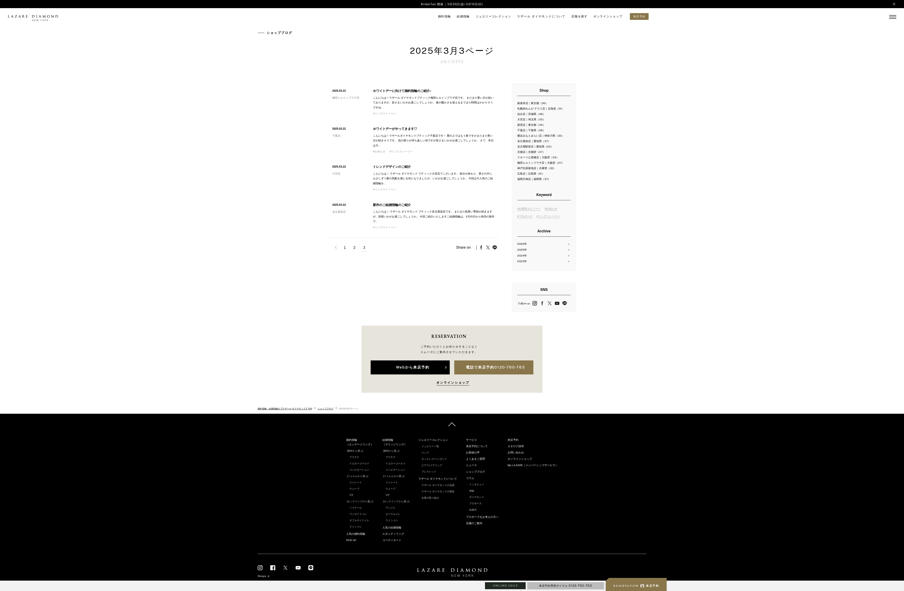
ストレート (355, 482)
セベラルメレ (393, 514)
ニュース (471, 465)
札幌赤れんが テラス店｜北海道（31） (540, 108)
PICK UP (351, 540)
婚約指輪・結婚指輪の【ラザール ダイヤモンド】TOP (285, 408)
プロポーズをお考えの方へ (482, 517)
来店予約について (477, 446)
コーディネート (391, 540)
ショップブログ (325, 408)
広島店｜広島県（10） (530, 173)
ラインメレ (355, 526)
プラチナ (354, 457)
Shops (262, 576)
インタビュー (476, 484)
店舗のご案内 (474, 523)
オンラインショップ (608, 16)
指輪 (471, 490)
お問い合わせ (516, 452)
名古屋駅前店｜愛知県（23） (535, 146)
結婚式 (473, 509)
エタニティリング (393, 533)
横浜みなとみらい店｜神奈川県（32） (540, 135)
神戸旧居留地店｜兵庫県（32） (536, 168)
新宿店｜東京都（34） (531, 124)
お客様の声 (473, 452)
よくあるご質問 (475, 458)
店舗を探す (579, 16)
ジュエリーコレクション (493, 16)
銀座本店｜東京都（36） (532, 103)
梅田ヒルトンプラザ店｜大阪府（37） (540, 162)
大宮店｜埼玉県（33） (531, 119)
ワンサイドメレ (358, 514)
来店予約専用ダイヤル (565, 585)
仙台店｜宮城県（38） (531, 114)
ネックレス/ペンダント (434, 459)
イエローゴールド (359, 463)
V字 (351, 495)
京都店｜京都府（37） (531, 152)
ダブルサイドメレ (359, 520)
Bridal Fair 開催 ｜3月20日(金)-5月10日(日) (452, 4)
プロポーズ (475, 503)
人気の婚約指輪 (355, 533)
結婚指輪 (463, 16)
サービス (471, 439)
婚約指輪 (444, 16)
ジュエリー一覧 (430, 446)
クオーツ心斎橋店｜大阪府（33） (538, 157)
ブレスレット (428, 471)
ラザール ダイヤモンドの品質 (437, 485)
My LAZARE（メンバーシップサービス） (533, 465)
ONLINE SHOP (505, 585)
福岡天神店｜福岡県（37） (534, 179)
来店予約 (513, 439)
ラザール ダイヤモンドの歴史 (437, 491)
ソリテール (355, 507)
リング (425, 452)
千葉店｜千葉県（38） (531, 130)
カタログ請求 (516, 446)
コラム (470, 478)
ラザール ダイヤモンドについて (541, 16)
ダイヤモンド (476, 497)
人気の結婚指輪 (391, 527)
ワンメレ (391, 507)
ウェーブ (354, 488)
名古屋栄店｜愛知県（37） (534, 141)
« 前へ (335, 248)
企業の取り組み (430, 497)
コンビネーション (359, 469)
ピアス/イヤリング (431, 465)
